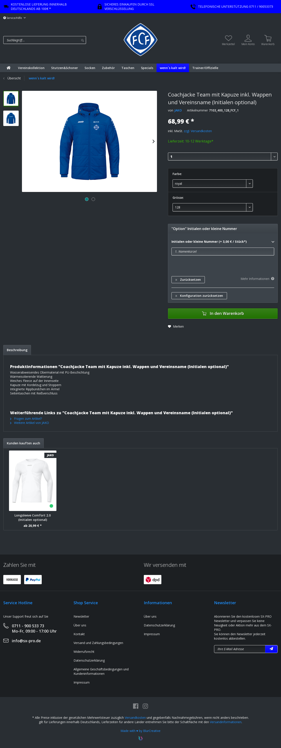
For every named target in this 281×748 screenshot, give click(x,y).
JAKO (178, 110)
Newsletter (81, 616)
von (170, 110)
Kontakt (79, 634)
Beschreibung (17, 350)
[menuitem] (62, 40)
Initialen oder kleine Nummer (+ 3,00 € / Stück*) (222, 241)
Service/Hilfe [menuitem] (13, 17)
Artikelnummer (197, 110)
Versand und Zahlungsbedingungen (98, 643)
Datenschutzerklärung (89, 660)
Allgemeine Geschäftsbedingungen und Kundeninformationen (101, 671)
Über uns (80, 625)
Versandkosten (135, 717)
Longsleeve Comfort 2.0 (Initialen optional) (32, 517)
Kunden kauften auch (23, 443)
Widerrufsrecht (84, 651)
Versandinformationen (225, 722)
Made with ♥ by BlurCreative (140, 731)
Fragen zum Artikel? (26, 418)
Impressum (82, 682)
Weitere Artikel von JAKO (29, 423)
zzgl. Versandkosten (198, 131)
